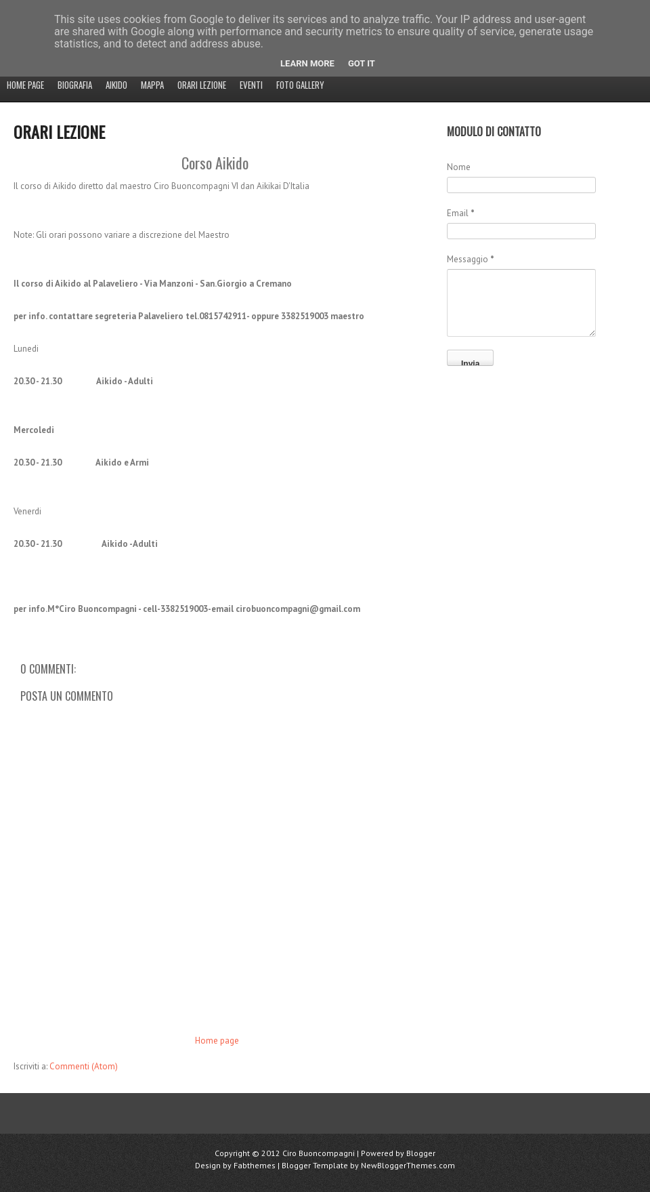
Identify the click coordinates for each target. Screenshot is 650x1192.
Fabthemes (255, 1165)
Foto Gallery (300, 84)
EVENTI (251, 84)
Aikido (116, 84)
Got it (361, 63)
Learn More (307, 63)
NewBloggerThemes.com (408, 1165)
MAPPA (152, 84)
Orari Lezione (201, 84)
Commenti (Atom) (83, 1066)
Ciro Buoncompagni (318, 1153)
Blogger (420, 1153)
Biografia (75, 84)
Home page (25, 84)
